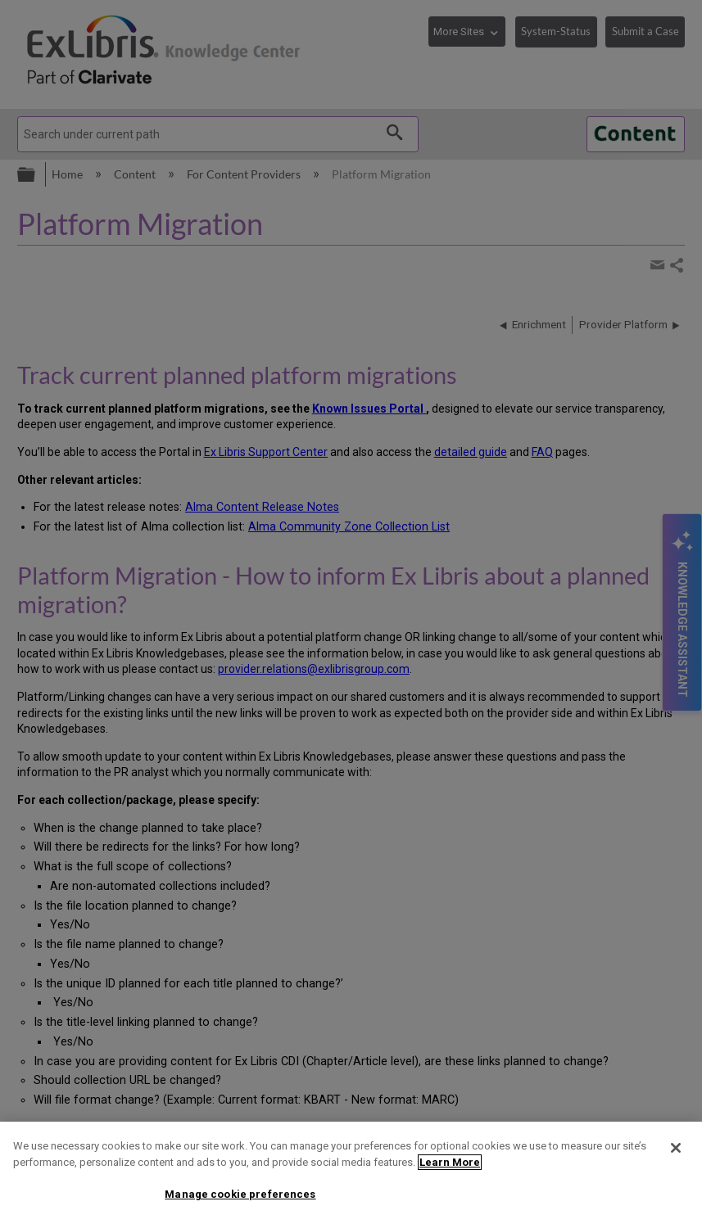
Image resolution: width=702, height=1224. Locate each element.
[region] (351, 1173)
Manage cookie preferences (240, 1194)
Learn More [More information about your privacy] (449, 1162)
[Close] (676, 1148)
